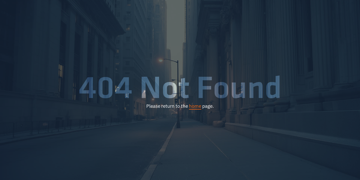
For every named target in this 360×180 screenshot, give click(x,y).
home (195, 106)
